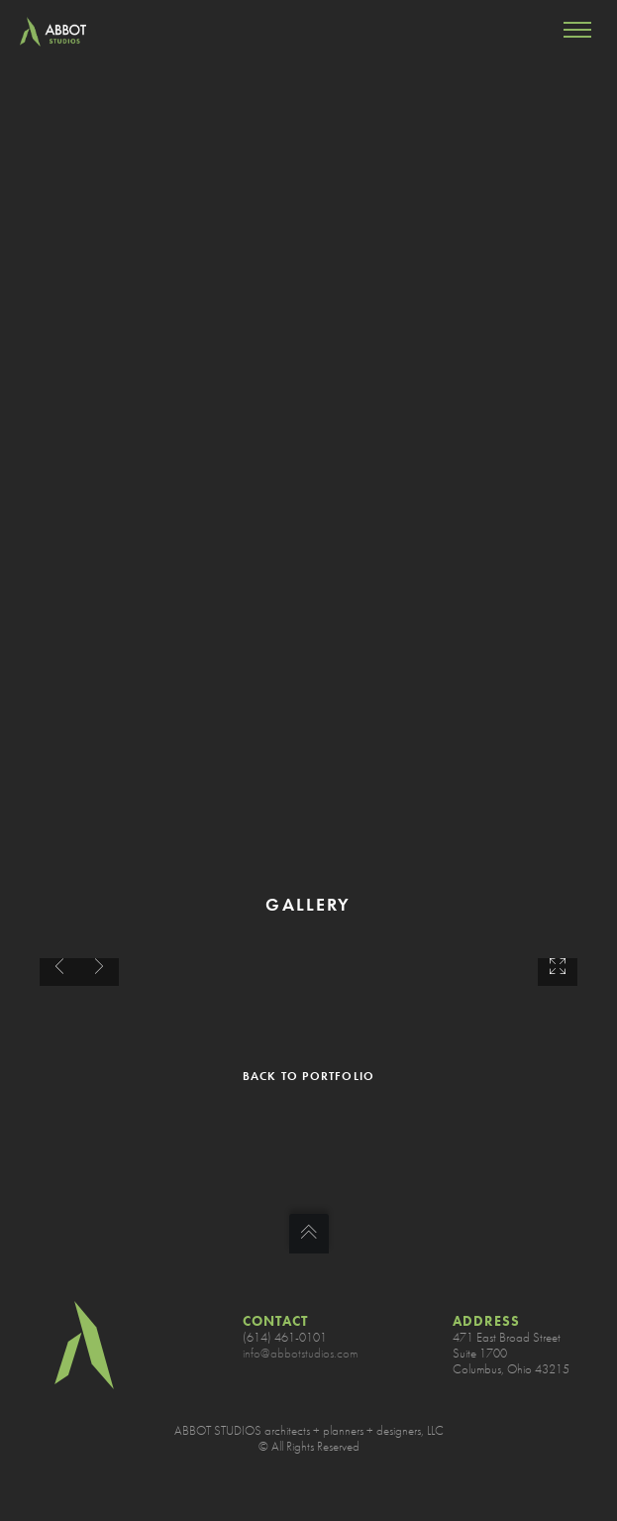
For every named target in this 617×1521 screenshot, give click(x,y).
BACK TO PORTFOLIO (308, 1076)
